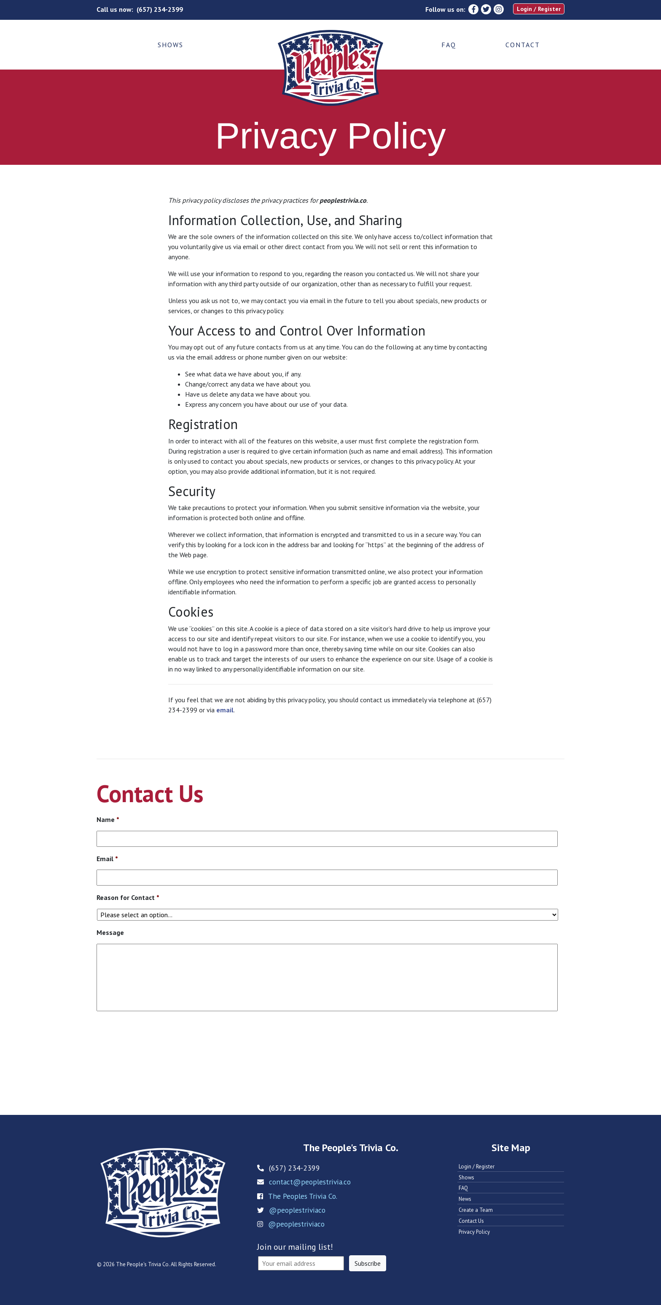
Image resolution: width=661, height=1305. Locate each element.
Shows (170, 44)
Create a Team (476, 1210)
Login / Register (539, 9)
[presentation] (161, 1043)
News (465, 1199)
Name (108, 819)
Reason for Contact (128, 897)
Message (110, 932)
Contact (522, 44)
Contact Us (471, 1220)
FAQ (448, 44)
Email (107, 858)
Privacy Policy (474, 1231)
